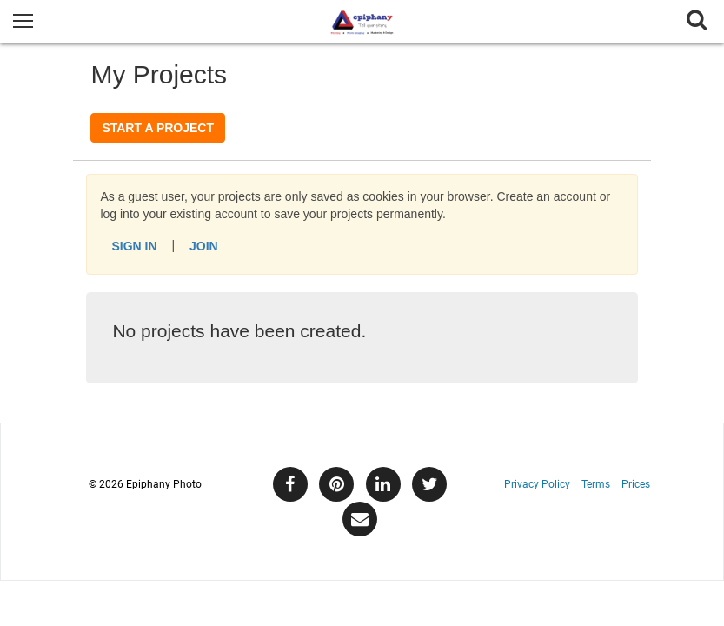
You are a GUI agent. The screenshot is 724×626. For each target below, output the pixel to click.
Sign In (133, 246)
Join (203, 246)
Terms (595, 484)
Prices (635, 484)
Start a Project (158, 128)
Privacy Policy (537, 484)
